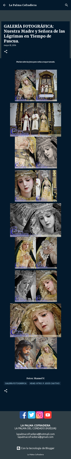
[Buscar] (66, 5)
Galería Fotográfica (15, 383)
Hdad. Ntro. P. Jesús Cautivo (45, 383)
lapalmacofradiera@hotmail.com (35, 434)
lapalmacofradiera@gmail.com (35, 436)
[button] (6, 52)
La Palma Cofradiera (23, 5)
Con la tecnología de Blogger (35, 448)
